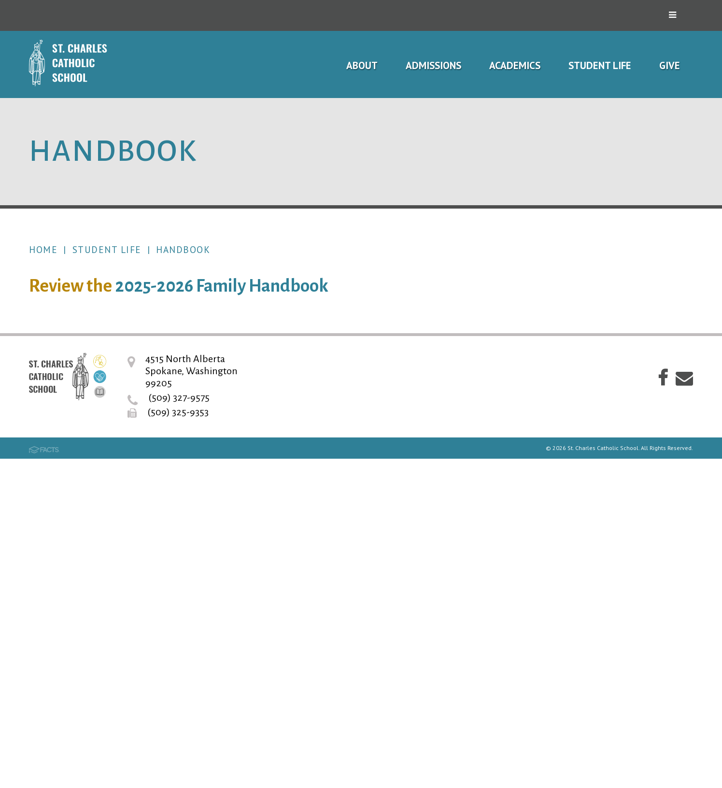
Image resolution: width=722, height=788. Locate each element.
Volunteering (580, 560)
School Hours (581, 353)
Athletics (571, 532)
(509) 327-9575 (179, 726)
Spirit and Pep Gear (594, 475)
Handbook (183, 249)
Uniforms (571, 446)
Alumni (567, 589)
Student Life (107, 249)
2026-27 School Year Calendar (618, 324)
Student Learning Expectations (598, 410)
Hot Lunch (573, 503)
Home (43, 249)
